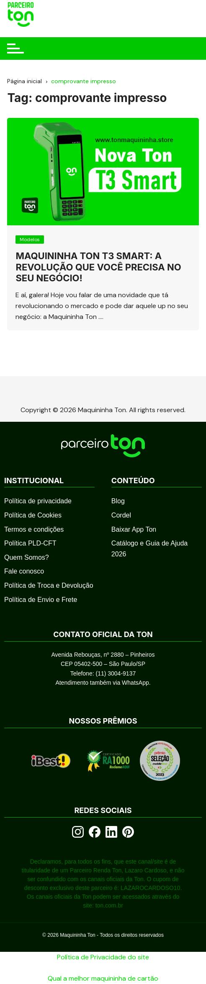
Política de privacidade (38, 501)
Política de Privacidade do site (103, 957)
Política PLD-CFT (30, 543)
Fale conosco (24, 571)
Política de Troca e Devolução (48, 585)
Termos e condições (34, 529)
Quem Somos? (26, 557)
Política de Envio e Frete (40, 599)
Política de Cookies (33, 515)
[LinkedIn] (111, 832)
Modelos (30, 239)
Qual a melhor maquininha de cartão (103, 978)
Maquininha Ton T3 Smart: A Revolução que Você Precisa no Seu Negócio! (98, 266)
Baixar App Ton (133, 529)
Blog (118, 501)
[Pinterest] (128, 832)
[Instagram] (78, 832)
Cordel (121, 515)
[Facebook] (94, 832)
